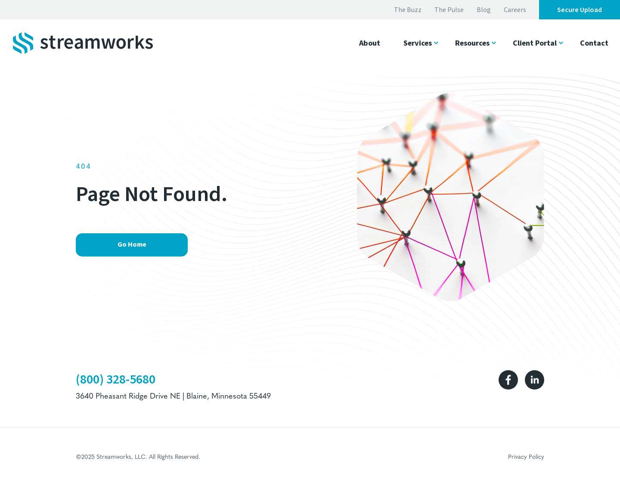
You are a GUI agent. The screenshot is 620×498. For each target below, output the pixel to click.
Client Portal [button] (535, 43)
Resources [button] (472, 43)
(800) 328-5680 (115, 379)
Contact (594, 43)
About (369, 43)
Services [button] (417, 43)
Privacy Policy (526, 457)
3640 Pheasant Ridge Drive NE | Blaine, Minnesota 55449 (173, 397)
